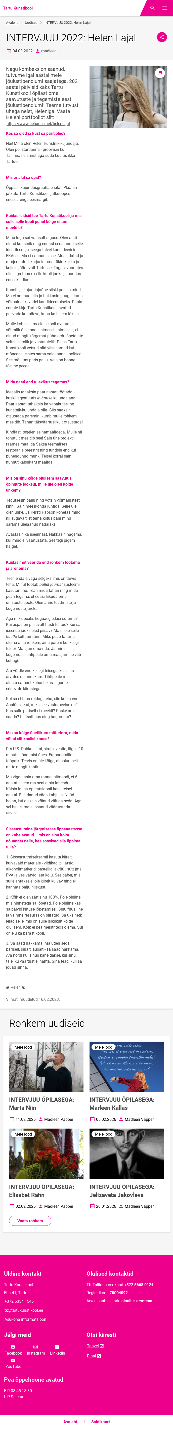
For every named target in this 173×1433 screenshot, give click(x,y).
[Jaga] (162, 37)
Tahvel (93, 1346)
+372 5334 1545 (19, 1301)
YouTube (13, 1363)
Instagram (36, 1350)
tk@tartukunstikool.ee (24, 1310)
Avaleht (12, 23)
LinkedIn (57, 1350)
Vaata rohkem (30, 1221)
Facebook (13, 1350)
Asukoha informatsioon (25, 1319)
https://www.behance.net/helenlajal (38, 123)
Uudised (31, 23)
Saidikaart (100, 1421)
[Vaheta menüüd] (165, 8)
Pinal (91, 1356)
